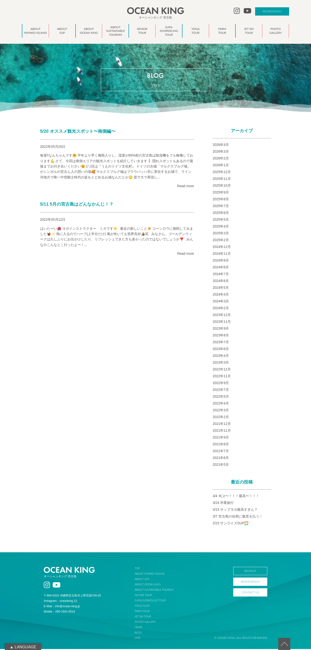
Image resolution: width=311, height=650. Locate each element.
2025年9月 (221, 193)
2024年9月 (221, 261)
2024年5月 (221, 288)
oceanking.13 (68, 602)
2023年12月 (222, 316)
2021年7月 (221, 452)
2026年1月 (221, 166)
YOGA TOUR (145, 606)
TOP (140, 569)
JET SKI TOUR (146, 617)
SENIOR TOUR (146, 595)
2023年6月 (221, 350)
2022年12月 (222, 370)
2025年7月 (221, 207)
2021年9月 (221, 438)
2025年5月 (221, 220)
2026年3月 (221, 152)
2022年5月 (221, 397)
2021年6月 (221, 459)
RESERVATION (272, 11)
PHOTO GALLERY (148, 622)
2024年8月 (221, 268)
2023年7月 (221, 343)
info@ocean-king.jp (67, 607)
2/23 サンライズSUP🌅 (230, 524)
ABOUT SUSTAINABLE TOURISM (157, 590)
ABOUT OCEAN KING (151, 585)
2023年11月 (222, 323)
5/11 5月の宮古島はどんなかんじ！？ (76, 205)
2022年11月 (222, 377)
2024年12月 (222, 248)
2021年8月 (221, 445)
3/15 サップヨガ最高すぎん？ (235, 510)
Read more (185, 187)
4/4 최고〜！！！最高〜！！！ (236, 497)
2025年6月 (221, 214)
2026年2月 (221, 159)
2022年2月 (221, 418)
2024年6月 (221, 282)
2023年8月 (221, 336)
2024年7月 (221, 275)
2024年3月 (221, 302)
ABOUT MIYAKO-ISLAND (153, 574)
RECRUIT (250, 572)
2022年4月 (221, 404)
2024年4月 (221, 295)
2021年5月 (221, 465)
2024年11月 (222, 254)
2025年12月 (222, 173)
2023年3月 (221, 363)
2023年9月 (221, 329)
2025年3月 (221, 234)
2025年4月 (221, 227)
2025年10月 (222, 186)
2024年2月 (221, 309)
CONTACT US (250, 593)
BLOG (141, 633)
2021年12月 (222, 425)
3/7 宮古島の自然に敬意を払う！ (237, 517)
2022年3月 (221, 411)
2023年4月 (221, 357)
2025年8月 (221, 200)
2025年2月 (221, 241)
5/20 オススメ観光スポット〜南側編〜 (77, 132)
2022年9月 (221, 384)
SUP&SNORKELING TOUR (153, 601)
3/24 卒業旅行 (223, 504)
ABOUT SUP (145, 579)
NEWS (142, 628)
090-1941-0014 (65, 613)
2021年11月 (222, 431)
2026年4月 (221, 146)
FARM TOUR (145, 612)
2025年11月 (222, 180)
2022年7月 (221, 391)
